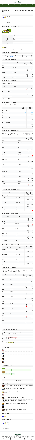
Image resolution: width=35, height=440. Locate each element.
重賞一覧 (20, 437)
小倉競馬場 (7, 437)
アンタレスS (11, 56)
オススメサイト (16, 437)
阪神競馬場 (32, 436)
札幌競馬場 (2, 436)
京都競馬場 (28, 436)
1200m (3, 373)
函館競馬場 (6, 436)
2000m (13, 373)
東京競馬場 (13, 436)
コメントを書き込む (17, 380)
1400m (6, 373)
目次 (8, 22)
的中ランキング (11, 437)
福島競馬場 (10, 436)
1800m (10, 373)
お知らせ (23, 437)
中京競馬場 (24, 436)
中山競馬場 (17, 436)
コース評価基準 (27, 437)
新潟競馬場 (21, 436)
